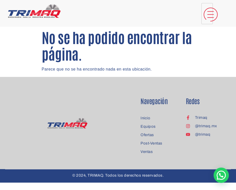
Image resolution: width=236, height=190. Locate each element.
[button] (221, 175)
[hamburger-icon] (207, 13)
